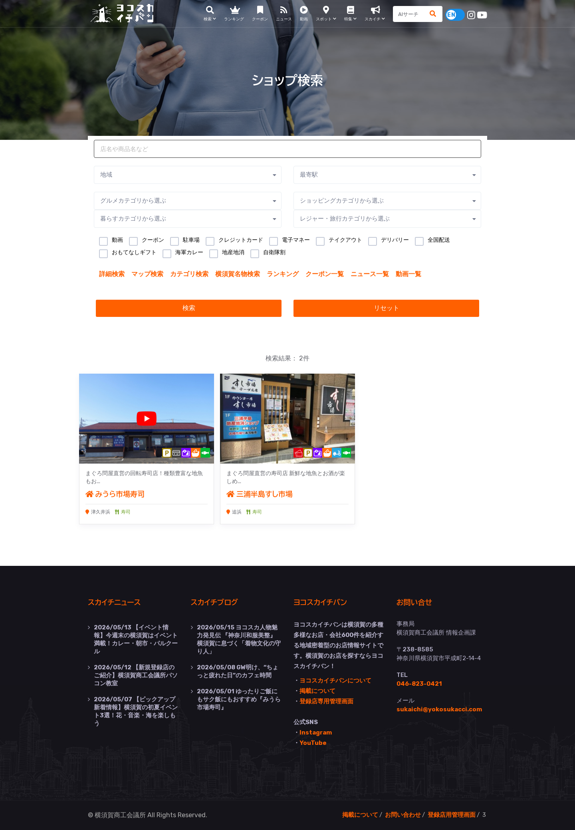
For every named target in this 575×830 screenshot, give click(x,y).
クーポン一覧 (324, 274)
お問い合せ (414, 603)
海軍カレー (189, 252)
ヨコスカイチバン (320, 603)
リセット (386, 308)
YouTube (313, 742)
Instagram (315, 732)
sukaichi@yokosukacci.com (439, 709)
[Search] (409, 14)
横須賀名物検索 (237, 274)
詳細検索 (112, 274)
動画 (117, 240)
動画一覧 (408, 274)
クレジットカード (240, 240)
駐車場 (191, 240)
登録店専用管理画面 (326, 701)
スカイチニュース (114, 603)
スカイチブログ (214, 603)
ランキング (283, 274)
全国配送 (439, 240)
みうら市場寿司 (115, 494)
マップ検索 (147, 274)
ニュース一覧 (370, 274)
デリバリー (395, 240)
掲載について (317, 691)
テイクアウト (345, 240)
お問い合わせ (403, 814)
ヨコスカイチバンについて (335, 680)
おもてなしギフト (134, 252)
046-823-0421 (419, 683)
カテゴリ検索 (189, 274)
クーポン (153, 240)
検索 (188, 308)
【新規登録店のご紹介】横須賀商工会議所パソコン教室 (136, 675)
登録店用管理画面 (452, 814)
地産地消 (233, 252)
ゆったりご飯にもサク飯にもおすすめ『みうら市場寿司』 (239, 699)
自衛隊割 (274, 252)
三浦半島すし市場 (259, 494)
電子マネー (296, 240)
